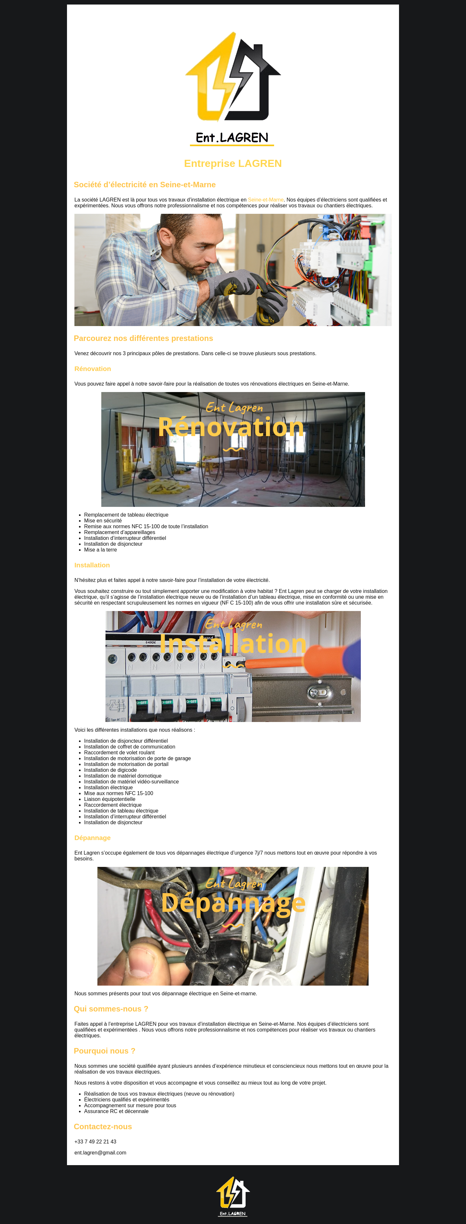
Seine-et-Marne (265, 199)
